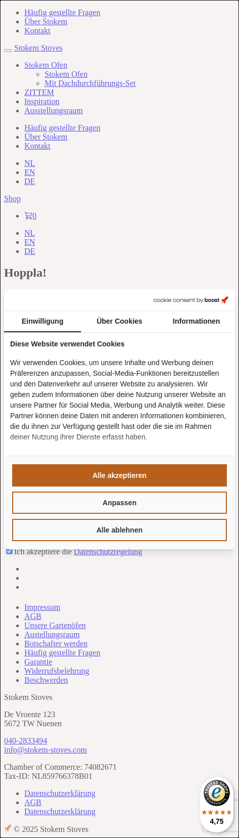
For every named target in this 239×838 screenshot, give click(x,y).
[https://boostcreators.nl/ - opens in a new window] (191, 299)
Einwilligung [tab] (42, 321)
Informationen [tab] (196, 321)
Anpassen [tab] (120, 503)
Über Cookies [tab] (119, 321)
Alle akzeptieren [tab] (120, 475)
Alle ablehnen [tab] (119, 530)
